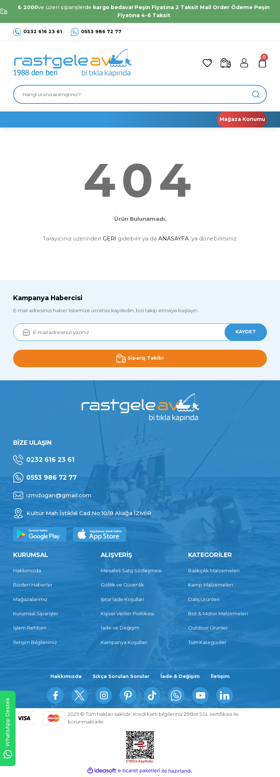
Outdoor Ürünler (208, 628)
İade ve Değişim (120, 628)
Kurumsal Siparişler (35, 613)
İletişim (220, 676)
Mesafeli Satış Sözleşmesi (131, 570)
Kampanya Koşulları (124, 642)
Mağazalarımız (30, 599)
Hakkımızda (27, 570)
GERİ (109, 238)
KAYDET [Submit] (244, 332)
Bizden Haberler (32, 585)
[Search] (140, 94)
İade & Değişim (180, 676)
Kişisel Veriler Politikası (127, 613)
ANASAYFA (173, 238)
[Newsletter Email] (140, 332)
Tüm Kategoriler (207, 642)
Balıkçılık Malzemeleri (214, 570)
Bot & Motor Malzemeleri (218, 613)
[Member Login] (243, 63)
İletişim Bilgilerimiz (35, 642)
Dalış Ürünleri (203, 599)
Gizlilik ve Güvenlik (122, 585)
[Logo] (72, 63)
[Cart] (262, 63)
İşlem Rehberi (29, 628)
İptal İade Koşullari (122, 599)
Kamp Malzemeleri (210, 585)
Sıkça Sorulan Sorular (120, 676)
